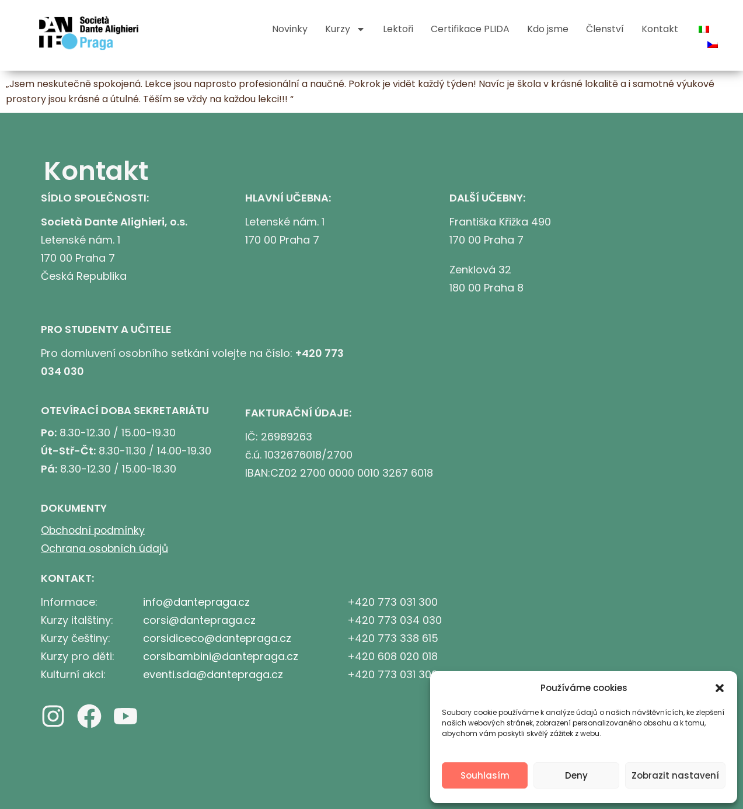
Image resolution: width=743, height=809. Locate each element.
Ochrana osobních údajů (106, 548)
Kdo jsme (547, 29)
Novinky (290, 29)
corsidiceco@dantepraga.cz (217, 638)
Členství (605, 29)
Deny (576, 775)
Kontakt (659, 29)
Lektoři (398, 29)
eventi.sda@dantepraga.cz (213, 674)
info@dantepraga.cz (196, 602)
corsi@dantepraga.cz (199, 620)
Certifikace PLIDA (470, 29)
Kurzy (345, 29)
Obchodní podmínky (94, 530)
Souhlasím (485, 775)
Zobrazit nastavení (675, 775)
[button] (719, 688)
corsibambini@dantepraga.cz (220, 656)
